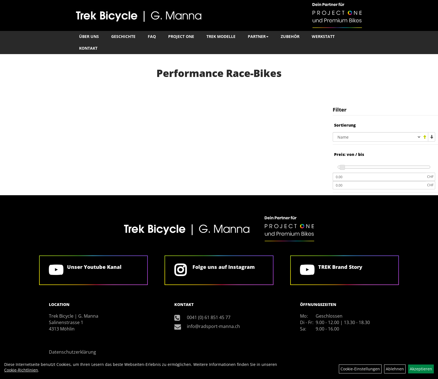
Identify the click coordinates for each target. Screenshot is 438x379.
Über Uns (89, 36)
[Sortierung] (377, 137)
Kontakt (88, 48)
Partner (258, 36)
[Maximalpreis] (379, 185)
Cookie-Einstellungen (360, 368)
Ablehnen (395, 368)
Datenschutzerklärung (72, 352)
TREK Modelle (220, 36)
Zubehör (290, 36)
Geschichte (123, 36)
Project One (181, 36)
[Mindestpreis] (379, 177)
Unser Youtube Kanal (94, 267)
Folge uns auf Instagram (223, 267)
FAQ (152, 36)
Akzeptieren (421, 368)
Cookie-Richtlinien (21, 370)
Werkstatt (323, 36)
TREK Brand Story (340, 267)
